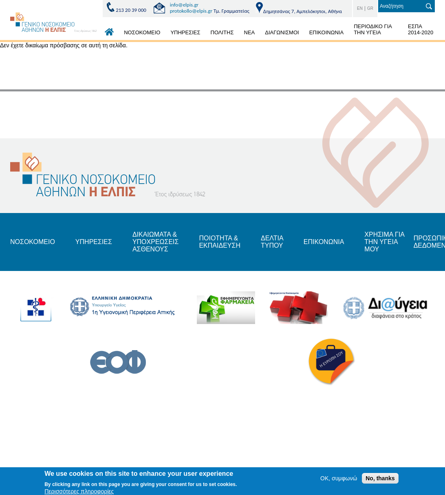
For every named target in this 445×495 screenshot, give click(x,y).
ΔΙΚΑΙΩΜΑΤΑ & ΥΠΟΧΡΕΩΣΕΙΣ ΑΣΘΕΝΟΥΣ (155, 242)
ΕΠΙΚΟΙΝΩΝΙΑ (326, 32)
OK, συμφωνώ (338, 480)
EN (360, 8)
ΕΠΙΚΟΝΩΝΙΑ (324, 241)
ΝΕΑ (249, 32)
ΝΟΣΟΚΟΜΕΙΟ (142, 32)
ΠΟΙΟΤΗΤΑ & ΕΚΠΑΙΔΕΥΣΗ (219, 242)
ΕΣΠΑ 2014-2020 (420, 29)
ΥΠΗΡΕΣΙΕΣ (185, 32)
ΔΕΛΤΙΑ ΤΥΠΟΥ (272, 242)
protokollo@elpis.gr (191, 11)
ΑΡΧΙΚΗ (109, 34)
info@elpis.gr (184, 5)
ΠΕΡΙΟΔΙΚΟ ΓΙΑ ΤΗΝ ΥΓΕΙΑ (373, 29)
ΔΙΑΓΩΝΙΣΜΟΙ (282, 32)
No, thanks (380, 480)
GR (370, 8)
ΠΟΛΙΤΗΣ (222, 32)
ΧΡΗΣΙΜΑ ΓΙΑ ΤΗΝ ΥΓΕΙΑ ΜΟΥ (384, 242)
